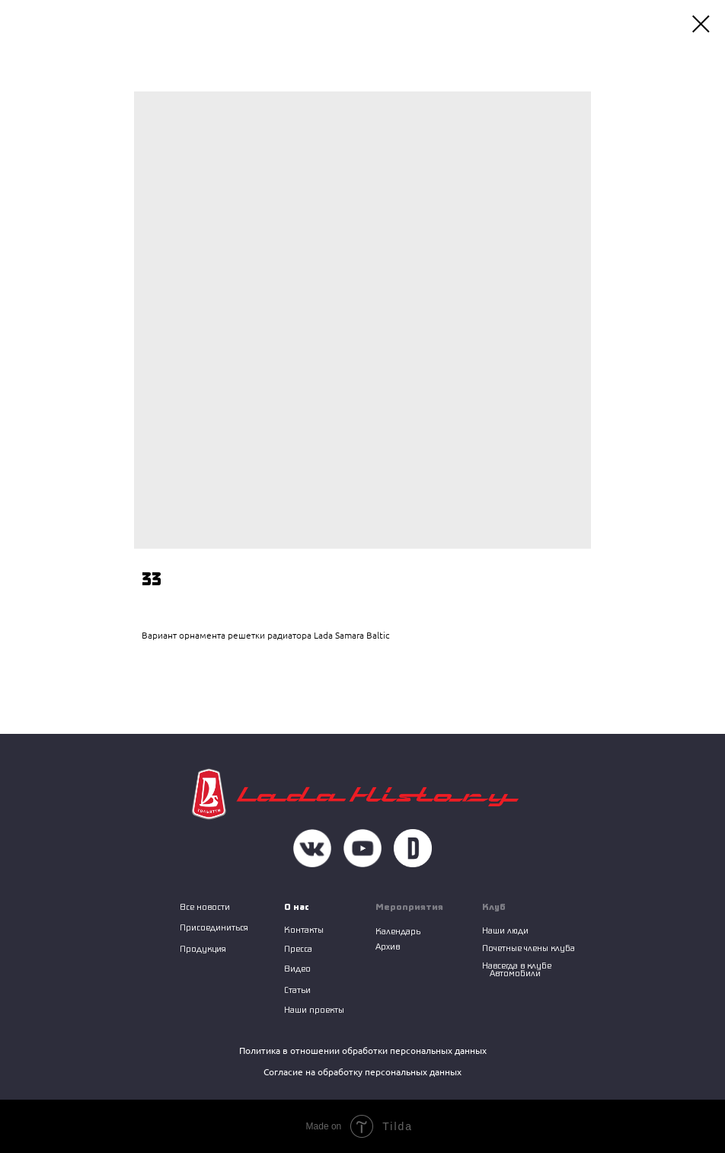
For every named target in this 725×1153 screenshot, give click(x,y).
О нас (296, 906)
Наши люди (505, 930)
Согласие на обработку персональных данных (362, 1072)
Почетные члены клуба (528, 947)
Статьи (297, 989)
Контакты (304, 929)
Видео (297, 968)
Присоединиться (214, 927)
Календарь (397, 931)
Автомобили (515, 972)
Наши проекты (314, 1009)
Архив (387, 946)
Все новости (205, 906)
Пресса (298, 948)
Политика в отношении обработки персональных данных (363, 1050)
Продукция (203, 948)
